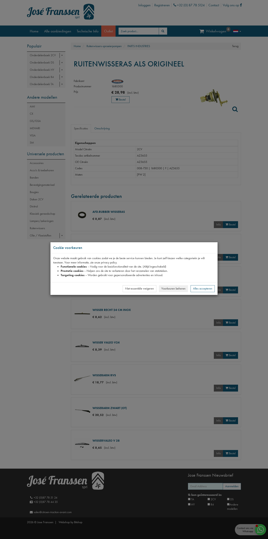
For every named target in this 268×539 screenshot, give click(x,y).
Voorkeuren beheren (173, 288)
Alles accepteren (202, 288)
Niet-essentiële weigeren (139, 288)
